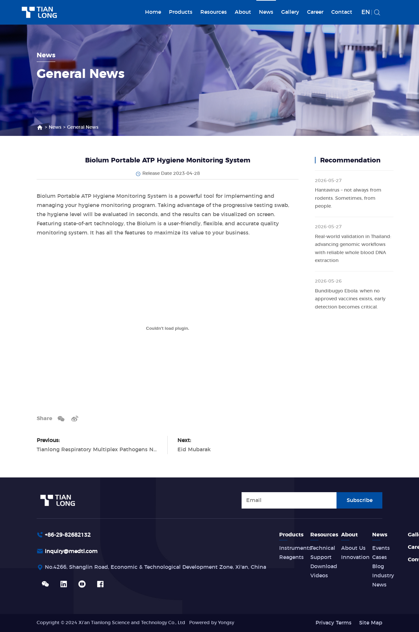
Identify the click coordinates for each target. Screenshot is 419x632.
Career (315, 12)
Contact (341, 12)
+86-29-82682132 (68, 535)
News (266, 12)
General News (83, 127)
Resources (213, 12)
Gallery (290, 12)
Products (180, 12)
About (243, 12)
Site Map (370, 622)
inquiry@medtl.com (71, 551)
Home (153, 12)
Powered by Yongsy (211, 623)
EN (365, 12)
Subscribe (360, 500)
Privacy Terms (334, 622)
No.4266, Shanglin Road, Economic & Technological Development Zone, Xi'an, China (155, 567)
